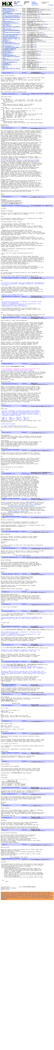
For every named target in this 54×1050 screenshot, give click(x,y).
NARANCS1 (15, 1045)
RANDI (42, 1045)
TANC (17, 1047)
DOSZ (33, 1041)
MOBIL (45, 1044)
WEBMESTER (47, 1047)
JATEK (48, 1043)
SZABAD (7, 1047)
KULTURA (25, 1044)
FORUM (3, 1043)
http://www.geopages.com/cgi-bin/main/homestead (21, 589)
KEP (52, 1043)
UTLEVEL (38, 1047)
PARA (38, 1045)
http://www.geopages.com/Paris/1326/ (18, 596)
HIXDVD (33, 1043)
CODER (30, 1041)
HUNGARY (43, 1043)
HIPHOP (15, 1043)
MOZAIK (3, 1045)
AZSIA (19, 1041)
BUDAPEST (24, 1041)
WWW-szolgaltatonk (30, 585)
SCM (52, 1045)
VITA (42, 1047)
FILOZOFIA (48, 1041)
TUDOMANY (25, 1047)
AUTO (15, 1041)
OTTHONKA (33, 1045)
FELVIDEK (38, 1041)
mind (12, 8)
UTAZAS (33, 1047)
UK (29, 1047)
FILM (43, 1041)
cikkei (38, 8)
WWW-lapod (37, 588)
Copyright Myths (18, 5)
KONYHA (3, 1044)
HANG (11, 1043)
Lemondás (50, 5)
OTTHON (27, 1045)
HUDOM (38, 1043)
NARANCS (9, 1045)
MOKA (48, 1044)
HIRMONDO (27, 1043)
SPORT (3, 1047)
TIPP (18, 2)
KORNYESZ (14, 1044)
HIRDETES (21, 1043)
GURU (7, 1043)
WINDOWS (4, 1048)
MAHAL (41, 1044)
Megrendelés (35, 5)
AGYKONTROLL (5, 1041)
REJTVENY (47, 1045)
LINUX (30, 1044)
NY (19, 1045)
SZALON (12, 1047)
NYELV (22, 1045)
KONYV (8, 1044)
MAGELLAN (35, 1044)
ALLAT (12, 1041)
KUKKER (20, 1044)
